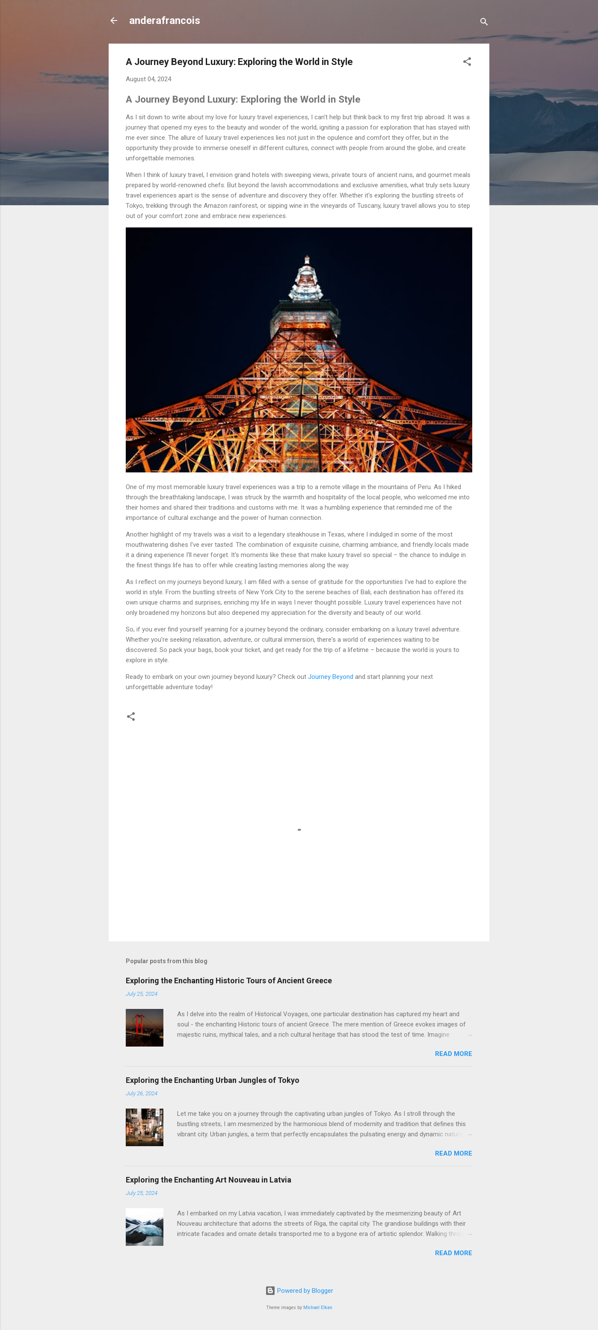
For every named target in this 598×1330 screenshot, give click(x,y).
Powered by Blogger (299, 1291)
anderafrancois (164, 21)
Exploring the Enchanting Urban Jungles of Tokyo (212, 1080)
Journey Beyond (330, 677)
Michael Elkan (317, 1307)
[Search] (484, 23)
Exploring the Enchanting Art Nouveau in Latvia (208, 1179)
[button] (467, 63)
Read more (453, 1054)
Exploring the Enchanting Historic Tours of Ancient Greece (229, 980)
